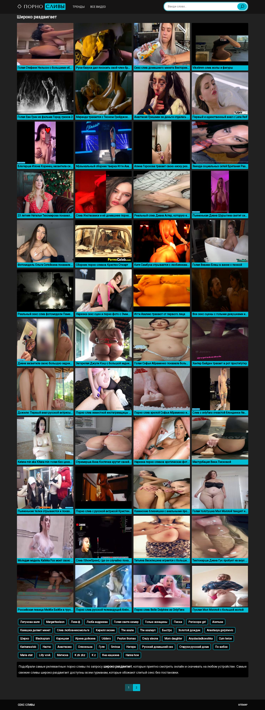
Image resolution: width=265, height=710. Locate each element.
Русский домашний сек (157, 647)
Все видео (98, 6)
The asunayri (148, 630)
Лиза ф (75, 622)
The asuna (127, 630)
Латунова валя (30, 622)
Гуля (102, 647)
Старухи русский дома (194, 647)
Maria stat (26, 655)
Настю (47, 647)
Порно (41, 6)
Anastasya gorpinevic (220, 630)
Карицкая (62, 638)
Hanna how (132, 655)
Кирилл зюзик (105, 630)
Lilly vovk (44, 655)
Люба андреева (97, 622)
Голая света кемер (126, 622)
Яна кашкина (110, 655)
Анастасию (64, 647)
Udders (106, 638)
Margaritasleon (55, 622)
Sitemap (242, 704)
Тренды (79, 6)
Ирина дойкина (85, 638)
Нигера (131, 647)
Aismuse (217, 622)
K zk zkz (80, 655)
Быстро (167, 630)
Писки (178, 622)
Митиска (62, 655)
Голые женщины (156, 622)
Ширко (24, 638)
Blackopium (42, 638)
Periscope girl (197, 622)
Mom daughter (173, 638)
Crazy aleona (150, 638)
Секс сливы (26, 704)
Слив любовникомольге (73, 630)
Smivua (115, 647)
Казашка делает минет (35, 630)
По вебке (221, 647)
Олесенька (85, 647)
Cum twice (225, 638)
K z (94, 655)
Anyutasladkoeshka (201, 638)
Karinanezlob (28, 647)
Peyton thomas (126, 638)
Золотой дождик (189, 630)
